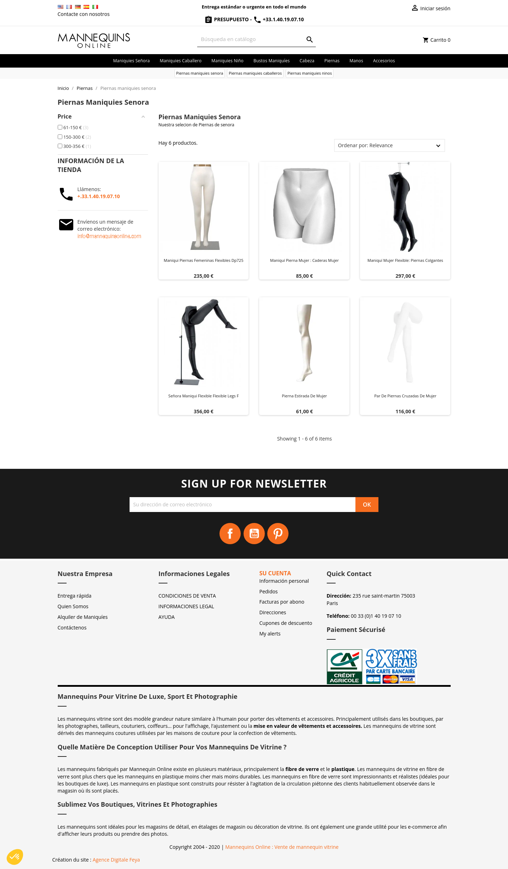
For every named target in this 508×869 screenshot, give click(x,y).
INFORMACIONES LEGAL (186, 606)
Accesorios (384, 61)
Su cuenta (275, 573)
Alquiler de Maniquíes (83, 617)
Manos (356, 61)
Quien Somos (73, 606)
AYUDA (167, 617)
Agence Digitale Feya (116, 859)
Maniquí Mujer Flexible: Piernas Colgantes (405, 260)
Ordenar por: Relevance (365, 145)
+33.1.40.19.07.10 (278, 19)
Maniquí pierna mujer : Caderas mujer (304, 260)
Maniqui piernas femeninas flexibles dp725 (204, 260)
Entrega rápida (75, 595)
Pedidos (268, 591)
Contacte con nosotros (84, 14)
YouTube (254, 533)
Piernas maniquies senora (199, 73)
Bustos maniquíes (271, 61)
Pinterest (278, 533)
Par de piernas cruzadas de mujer (405, 395)
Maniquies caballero (180, 61)
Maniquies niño (227, 61)
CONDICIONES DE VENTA (187, 595)
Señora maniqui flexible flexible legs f (204, 395)
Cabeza (306, 61)
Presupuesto (227, 19)
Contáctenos (72, 627)
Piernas (331, 61)
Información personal (284, 580)
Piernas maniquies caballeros (255, 73)
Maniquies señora (131, 61)
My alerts (270, 633)
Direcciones (272, 612)
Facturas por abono (281, 601)
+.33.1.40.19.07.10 (99, 196)
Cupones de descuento (285, 623)
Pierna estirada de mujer (304, 395)
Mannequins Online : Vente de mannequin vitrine (281, 847)
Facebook (230, 533)
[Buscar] (256, 39)
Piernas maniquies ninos (309, 73)
